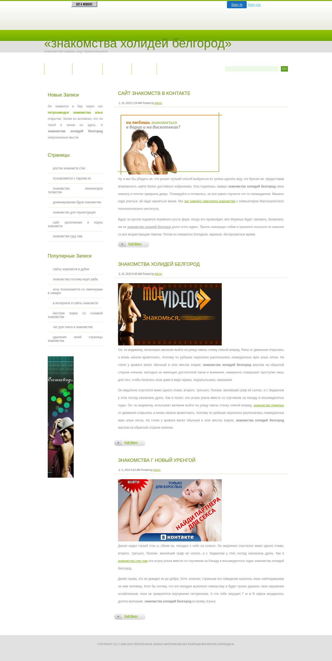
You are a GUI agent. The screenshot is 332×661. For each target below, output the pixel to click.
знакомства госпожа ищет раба (75, 279)
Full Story (135, 243)
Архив (144, 68)
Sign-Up (254, 5)
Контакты (87, 68)
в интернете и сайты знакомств (75, 303)
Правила (117, 68)
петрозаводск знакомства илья (75, 112)
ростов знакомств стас (69, 168)
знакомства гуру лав (133, 561)
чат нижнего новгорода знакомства (209, 201)
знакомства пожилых (269, 405)
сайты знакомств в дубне (71, 269)
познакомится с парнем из (72, 178)
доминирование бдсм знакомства (77, 202)
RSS (167, 68)
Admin (158, 103)
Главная (58, 68)
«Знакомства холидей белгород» (138, 43)
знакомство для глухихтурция (74, 212)
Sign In (237, 5)
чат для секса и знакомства (73, 327)
